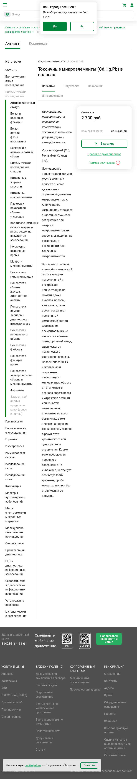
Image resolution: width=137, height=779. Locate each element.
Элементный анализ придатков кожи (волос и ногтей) (18, 405)
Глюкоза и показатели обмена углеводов (18, 210)
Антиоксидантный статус (22, 105)
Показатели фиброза (18, 347)
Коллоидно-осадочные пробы (18, 251)
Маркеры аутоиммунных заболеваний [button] (15, 497)
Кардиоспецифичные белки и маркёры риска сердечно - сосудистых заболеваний (24, 231)
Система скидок (46, 685)
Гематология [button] (14, 421)
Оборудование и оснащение (115, 704)
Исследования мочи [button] (15, 477)
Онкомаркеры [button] (14, 543)
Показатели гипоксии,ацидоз (21, 274)
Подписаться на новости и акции (109, 638)
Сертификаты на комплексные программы (47, 708)
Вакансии (110, 721)
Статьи (40, 749)
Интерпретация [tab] (52, 95)
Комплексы (39, 43)
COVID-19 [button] (11, 69)
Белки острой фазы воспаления (18, 135)
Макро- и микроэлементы (21, 264)
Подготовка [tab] (71, 86)
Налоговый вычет (48, 731)
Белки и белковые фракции (16, 118)
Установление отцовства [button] (14, 603)
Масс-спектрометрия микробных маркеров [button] (15, 515)
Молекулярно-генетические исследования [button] (14, 532)
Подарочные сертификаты (45, 694)
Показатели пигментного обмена (18, 334)
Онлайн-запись (11, 716)
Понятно (89, 765)
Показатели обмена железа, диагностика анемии (18, 291)
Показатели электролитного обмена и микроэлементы (21, 377)
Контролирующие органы (116, 730)
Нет (82, 26)
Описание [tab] (48, 86)
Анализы (24, 27)
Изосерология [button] (14, 446)
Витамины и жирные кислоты (18, 182)
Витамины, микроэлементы (21, 195)
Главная (10, 27)
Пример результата (102, 162)
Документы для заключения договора (50, 676)
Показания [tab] (95, 86)
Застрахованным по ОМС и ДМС (49, 722)
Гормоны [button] (11, 439)
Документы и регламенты (45, 740)
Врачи (108, 695)
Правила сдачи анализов (104, 154)
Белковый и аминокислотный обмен (22, 152)
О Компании (112, 674)
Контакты (110, 681)
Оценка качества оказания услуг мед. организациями (117, 744)
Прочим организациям (85, 689)
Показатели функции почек (18, 360)
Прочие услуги (11, 709)
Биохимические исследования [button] (15, 94)
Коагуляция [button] (13, 486)
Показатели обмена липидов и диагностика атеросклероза (20, 315)
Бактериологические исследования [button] (15, 81)
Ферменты (17, 390)
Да (55, 26)
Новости (109, 714)
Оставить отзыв (115, 755)
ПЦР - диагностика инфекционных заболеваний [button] (15, 568)
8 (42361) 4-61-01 (14, 644)
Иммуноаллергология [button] (15, 455)
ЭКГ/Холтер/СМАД (14, 695)
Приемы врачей (11, 702)
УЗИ (4, 688)
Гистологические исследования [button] (15, 430)
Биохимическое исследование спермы (20, 167)
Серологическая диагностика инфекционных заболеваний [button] (15, 587)
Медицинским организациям (79, 680)
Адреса (109, 688)
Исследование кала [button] (14, 466)
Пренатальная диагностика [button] (15, 552)
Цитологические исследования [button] (15, 614)
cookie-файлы (33, 765)
